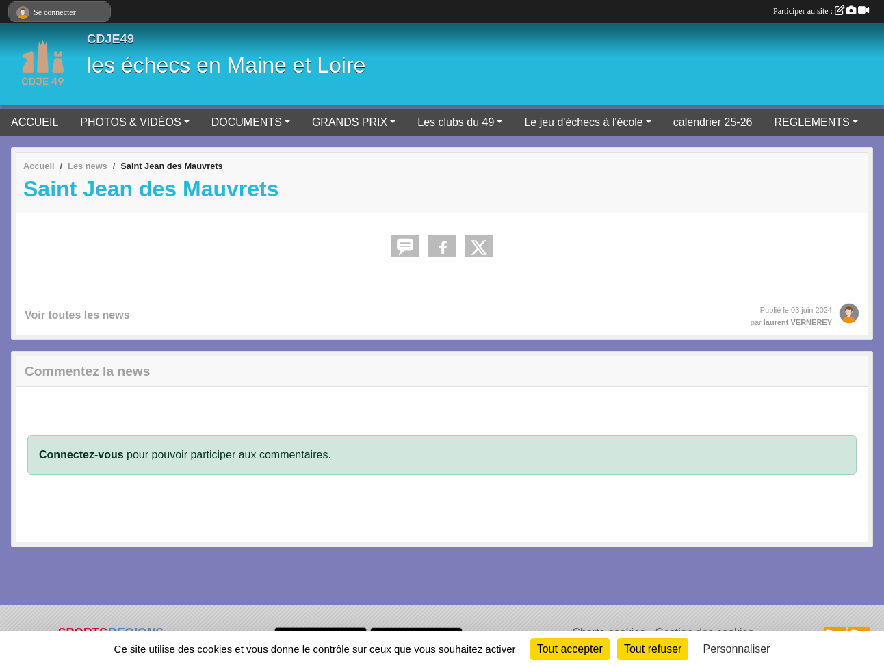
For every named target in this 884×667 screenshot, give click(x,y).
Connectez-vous (81, 454)
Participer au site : (821, 11)
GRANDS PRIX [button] (349, 122)
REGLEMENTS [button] (811, 122)
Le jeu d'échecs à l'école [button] (583, 122)
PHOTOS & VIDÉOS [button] (130, 122)
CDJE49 (110, 39)
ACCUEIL (34, 122)
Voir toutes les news (77, 315)
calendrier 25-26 (713, 122)
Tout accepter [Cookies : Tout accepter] (570, 649)
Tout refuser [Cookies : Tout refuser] (652, 649)
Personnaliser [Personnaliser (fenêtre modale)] (736, 649)
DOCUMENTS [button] (246, 122)
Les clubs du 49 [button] (455, 122)
